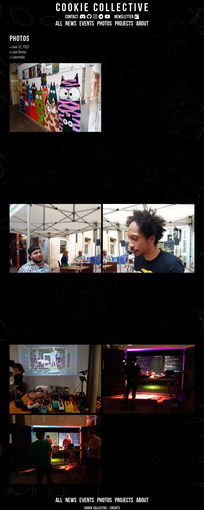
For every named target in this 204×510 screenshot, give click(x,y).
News (70, 23)
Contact (71, 16)
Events (86, 23)
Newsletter (123, 16)
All (58, 23)
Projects (124, 23)
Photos (104, 23)
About (142, 23)
